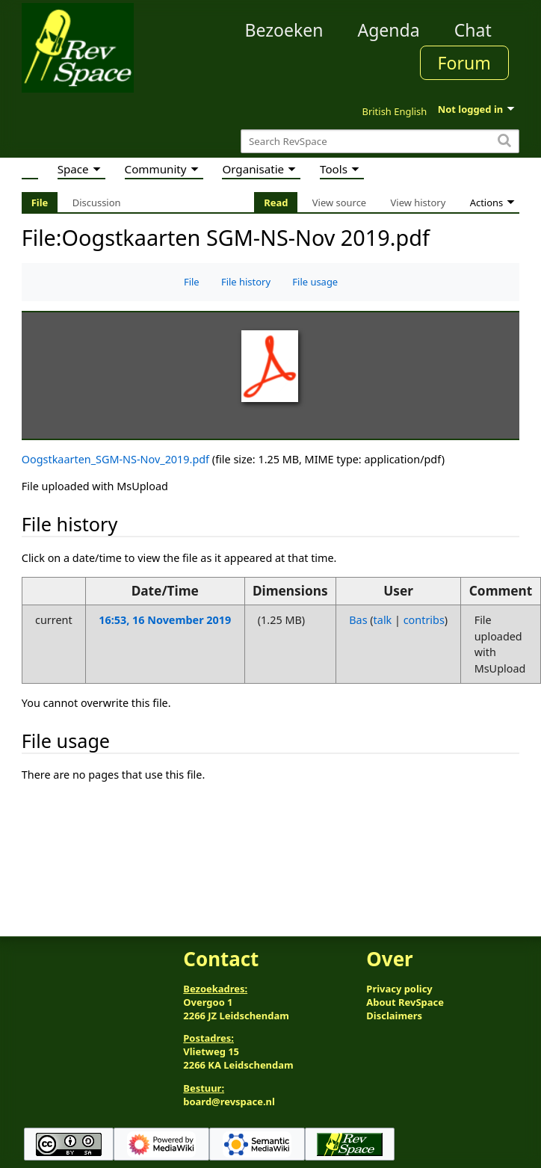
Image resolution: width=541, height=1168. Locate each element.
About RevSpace (405, 1002)
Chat (473, 30)
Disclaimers (394, 1015)
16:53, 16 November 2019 (165, 620)
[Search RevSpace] (380, 141)
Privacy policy (399, 988)
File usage (315, 281)
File (192, 281)
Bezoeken (283, 30)
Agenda (388, 30)
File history (245, 281)
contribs (424, 620)
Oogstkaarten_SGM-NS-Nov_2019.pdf (115, 459)
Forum (464, 63)
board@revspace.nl (229, 1101)
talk (383, 620)
